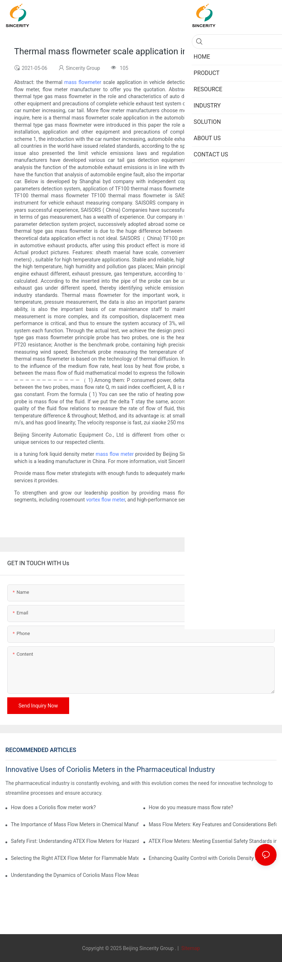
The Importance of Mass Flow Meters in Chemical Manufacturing (75, 824)
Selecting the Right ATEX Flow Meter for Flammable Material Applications (75, 858)
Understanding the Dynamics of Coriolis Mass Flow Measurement (75, 875)
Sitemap (190, 948)
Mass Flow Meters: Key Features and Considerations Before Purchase (213, 824)
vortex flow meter (105, 500)
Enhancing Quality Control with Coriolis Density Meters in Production (213, 858)
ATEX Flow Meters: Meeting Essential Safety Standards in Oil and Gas (213, 841)
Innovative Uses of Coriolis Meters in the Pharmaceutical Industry (110, 769)
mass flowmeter (82, 82)
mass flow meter (115, 454)
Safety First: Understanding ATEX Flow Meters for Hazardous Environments (75, 841)
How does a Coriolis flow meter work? (53, 807)
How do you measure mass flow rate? (191, 807)
